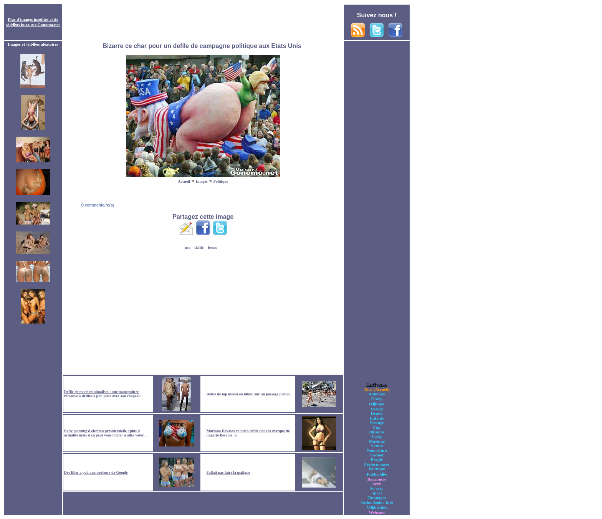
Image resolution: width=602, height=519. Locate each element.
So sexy (377, 488)
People (377, 459)
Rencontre (376, 479)
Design (376, 409)
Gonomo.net (48, 24)
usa (187, 247)
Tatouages (376, 497)
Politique (220, 181)
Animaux (376, 394)
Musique (377, 441)
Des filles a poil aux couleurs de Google (96, 472)
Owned (376, 455)
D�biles (377, 404)
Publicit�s (377, 474)
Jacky (376, 436)
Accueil (184, 181)
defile (199, 247)
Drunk (377, 413)
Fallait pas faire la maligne (228, 472)
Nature (376, 445)
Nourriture (377, 450)
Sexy (376, 483)
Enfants (377, 418)
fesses (212, 247)
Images (202, 181)
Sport (377, 493)
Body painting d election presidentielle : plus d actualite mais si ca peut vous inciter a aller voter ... (105, 433)
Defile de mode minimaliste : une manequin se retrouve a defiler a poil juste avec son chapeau (102, 394)
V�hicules (377, 507)
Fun (376, 427)
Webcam (377, 512)
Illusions (376, 432)
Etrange (376, 422)
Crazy (376, 398)
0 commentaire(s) (97, 205)
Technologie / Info (377, 502)
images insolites (34, 19)
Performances (376, 464)
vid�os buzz (18, 24)
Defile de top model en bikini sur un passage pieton (248, 394)
